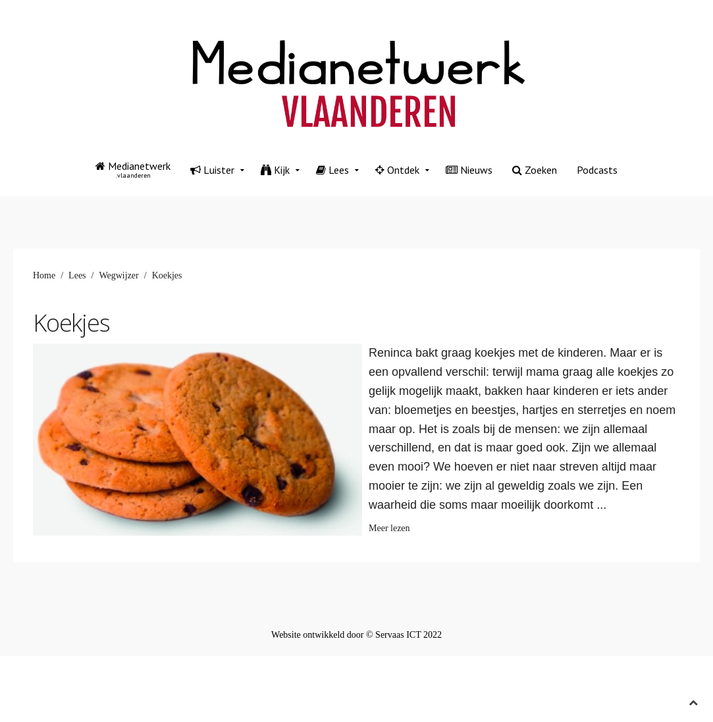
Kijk (275, 169)
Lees (332, 169)
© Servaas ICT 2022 (404, 635)
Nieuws (469, 169)
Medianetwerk (133, 169)
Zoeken (534, 169)
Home (44, 275)
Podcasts (597, 169)
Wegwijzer (118, 275)
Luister (212, 169)
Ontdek (397, 169)
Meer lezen (389, 528)
